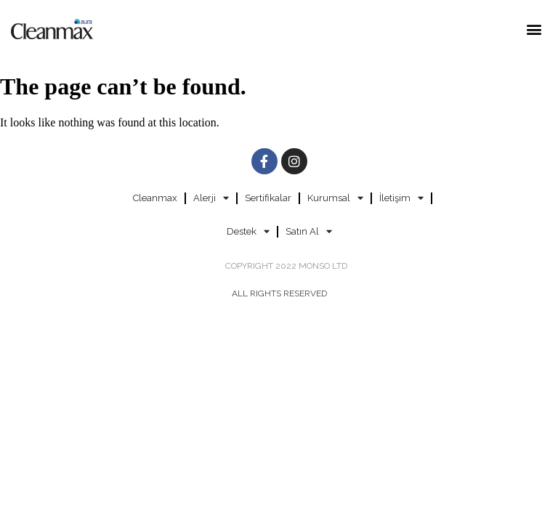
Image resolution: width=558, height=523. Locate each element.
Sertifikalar (268, 197)
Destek (248, 231)
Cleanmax (155, 197)
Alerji (211, 198)
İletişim (401, 198)
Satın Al (309, 231)
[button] (534, 29)
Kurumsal (335, 198)
